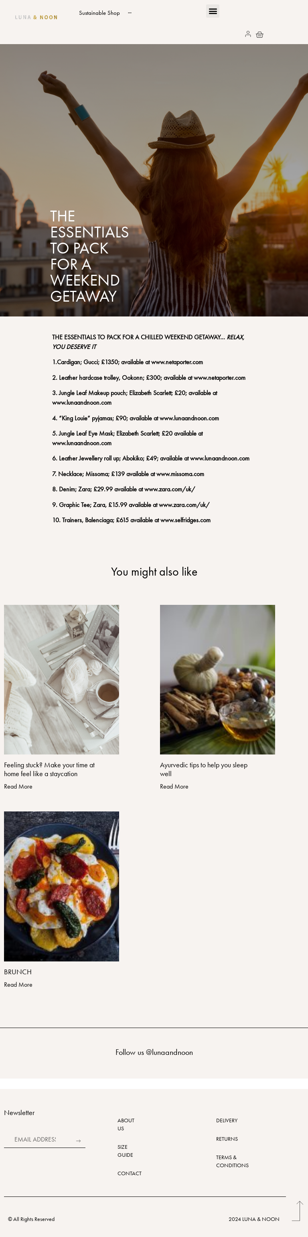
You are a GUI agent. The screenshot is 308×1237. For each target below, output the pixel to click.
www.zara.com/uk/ (169, 489)
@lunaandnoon (169, 1052)
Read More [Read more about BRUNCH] (18, 984)
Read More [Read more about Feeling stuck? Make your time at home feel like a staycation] (18, 786)
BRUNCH (18, 971)
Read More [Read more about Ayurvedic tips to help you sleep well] (174, 786)
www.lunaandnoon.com (189, 418)
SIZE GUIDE (122, 1150)
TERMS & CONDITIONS (222, 1161)
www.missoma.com (180, 474)
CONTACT (122, 1173)
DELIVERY (222, 1120)
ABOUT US (122, 1124)
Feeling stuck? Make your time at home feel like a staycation (49, 769)
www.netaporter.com (177, 362)
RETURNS (222, 1138)
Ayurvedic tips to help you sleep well (203, 769)
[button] (212, 11)
